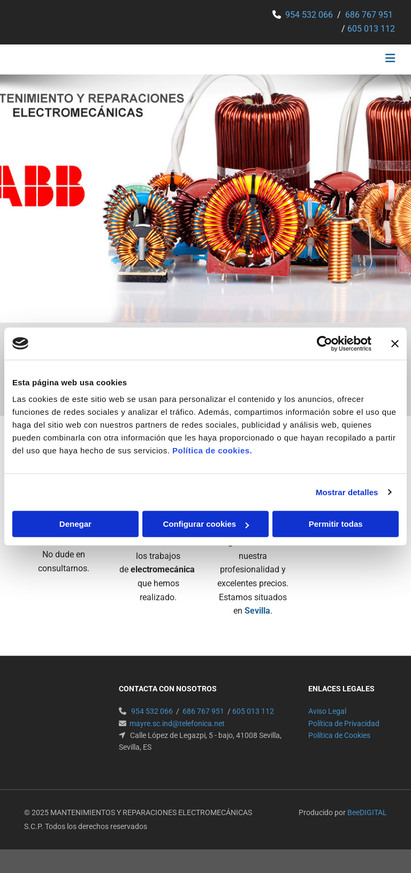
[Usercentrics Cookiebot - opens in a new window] (324, 343)
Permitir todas (336, 523)
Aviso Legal (327, 711)
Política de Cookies (339, 735)
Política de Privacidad (343, 723)
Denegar (75, 523)
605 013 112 (371, 29)
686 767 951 (369, 15)
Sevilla (257, 611)
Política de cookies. (212, 450)
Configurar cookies (206, 523)
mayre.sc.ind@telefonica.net (177, 723)
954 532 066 (309, 15)
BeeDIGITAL (367, 812)
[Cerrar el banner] (395, 343)
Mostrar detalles (347, 492)
